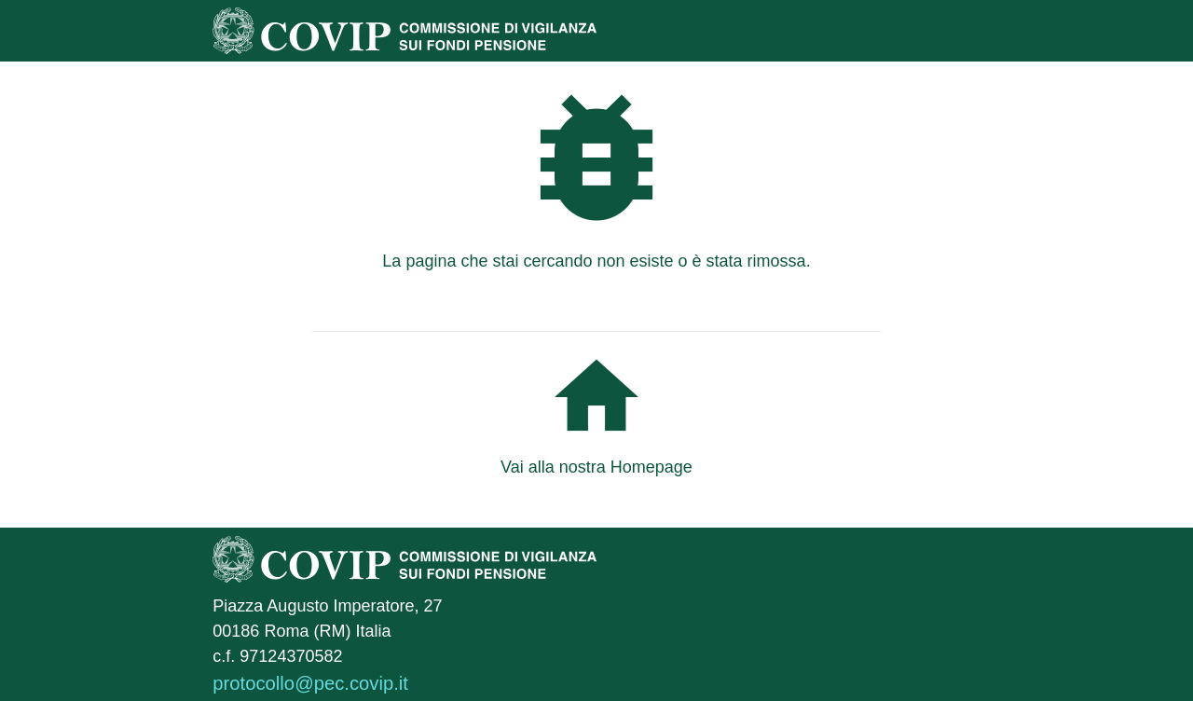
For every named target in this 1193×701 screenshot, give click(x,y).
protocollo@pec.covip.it (310, 683)
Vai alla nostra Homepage (596, 467)
